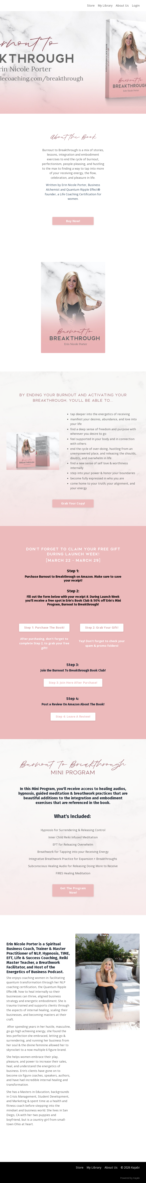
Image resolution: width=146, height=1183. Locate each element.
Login (136, 5)
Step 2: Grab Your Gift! (101, 627)
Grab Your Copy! (73, 503)
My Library (105, 5)
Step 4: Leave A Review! (73, 716)
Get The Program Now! (73, 890)
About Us (122, 5)
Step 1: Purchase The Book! (44, 627)
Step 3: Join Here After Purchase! (73, 682)
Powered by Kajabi (130, 1177)
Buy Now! (73, 221)
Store (91, 5)
